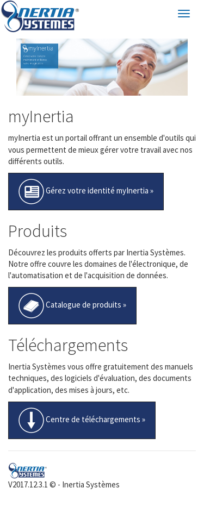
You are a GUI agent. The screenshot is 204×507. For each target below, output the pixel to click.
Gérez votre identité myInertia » (85, 191)
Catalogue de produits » (72, 305)
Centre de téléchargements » (81, 420)
